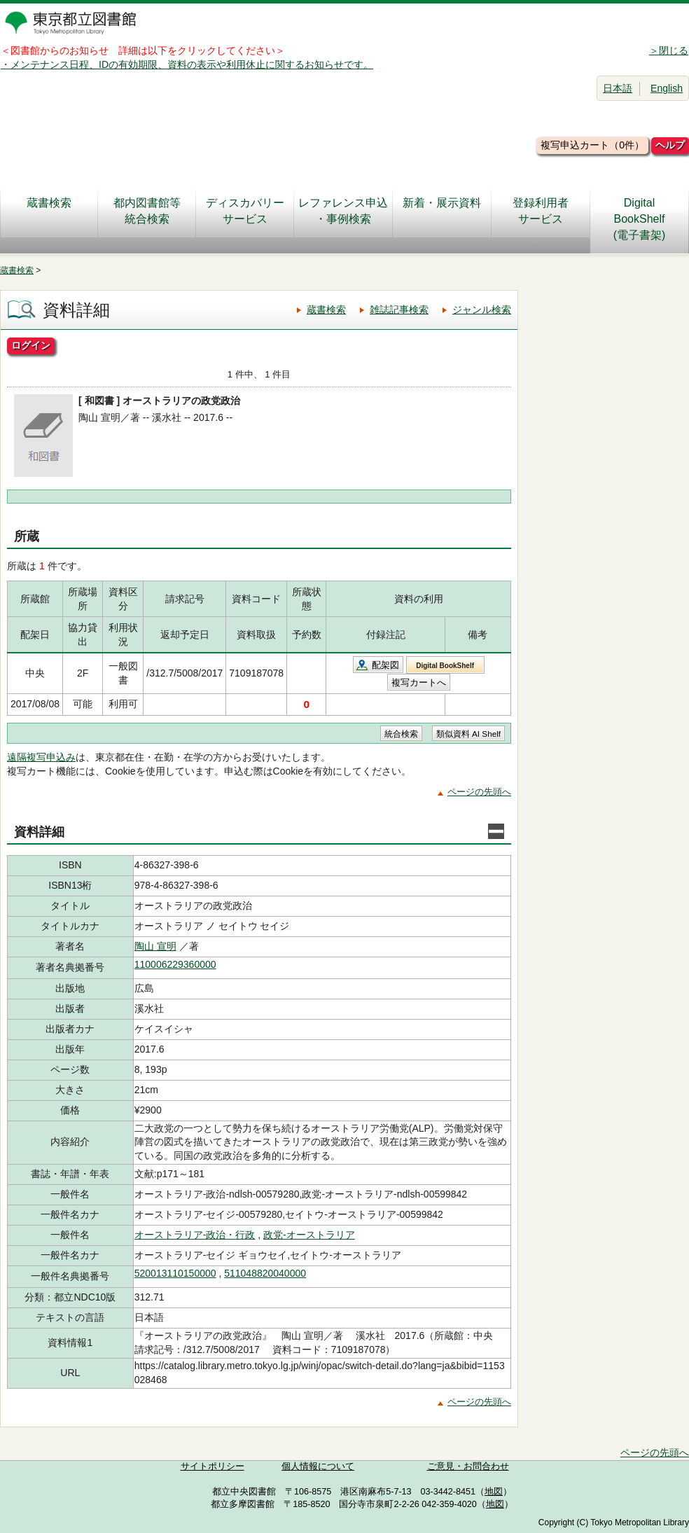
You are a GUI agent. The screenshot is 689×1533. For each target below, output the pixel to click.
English (666, 88)
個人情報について (317, 1466)
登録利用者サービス (541, 211)
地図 (494, 1492)
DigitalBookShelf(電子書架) (639, 219)
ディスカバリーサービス (245, 211)
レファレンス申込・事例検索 (343, 211)
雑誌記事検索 (399, 309)
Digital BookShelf (445, 666)
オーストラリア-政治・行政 (195, 1234)
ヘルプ (670, 145)
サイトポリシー (212, 1466)
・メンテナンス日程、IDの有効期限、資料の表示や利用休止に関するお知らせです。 (187, 64)
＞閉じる (668, 50)
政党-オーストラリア (309, 1234)
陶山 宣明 (155, 946)
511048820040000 (265, 1273)
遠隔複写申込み (41, 757)
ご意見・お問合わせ (468, 1466)
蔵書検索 (49, 211)
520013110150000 (175, 1273)
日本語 (617, 88)
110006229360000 (175, 964)
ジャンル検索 (481, 309)
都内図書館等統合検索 (147, 211)
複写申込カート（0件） (592, 145)
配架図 (385, 665)
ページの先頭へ (479, 791)
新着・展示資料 (442, 211)
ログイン (30, 345)
